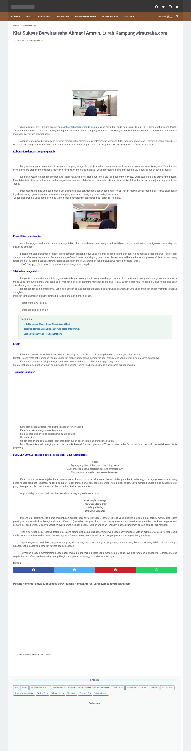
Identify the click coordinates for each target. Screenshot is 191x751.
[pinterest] (82, 631)
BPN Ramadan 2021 (161, 30)
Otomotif (140, 52)
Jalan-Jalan (141, 47)
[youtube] (175, 3)
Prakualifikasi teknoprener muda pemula (78, 131)
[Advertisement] (68, 70)
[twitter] (161, 3)
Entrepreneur (141, 35)
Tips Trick (131, 11)
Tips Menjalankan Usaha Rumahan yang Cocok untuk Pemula (52, 358)
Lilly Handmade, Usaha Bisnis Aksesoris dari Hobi (47, 353)
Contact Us (89, 740)
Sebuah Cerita (142, 63)
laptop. (166, 47)
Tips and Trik (169, 63)
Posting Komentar (35, 45)
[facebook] (154, 3)
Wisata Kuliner (112, 11)
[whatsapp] (110, 631)
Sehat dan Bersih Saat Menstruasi (154, 232)
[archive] (143, 310)
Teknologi (156, 63)
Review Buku (46, 11)
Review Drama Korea (87, 11)
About (31, 11)
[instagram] (168, 3)
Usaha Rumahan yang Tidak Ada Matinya (43, 363)
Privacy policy (111, 740)
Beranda (17, 11)
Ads (137, 30)
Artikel (145, 30)
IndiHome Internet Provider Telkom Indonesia (156, 41)
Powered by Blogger (99, 746)
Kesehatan (155, 47)
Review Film (65, 11)
